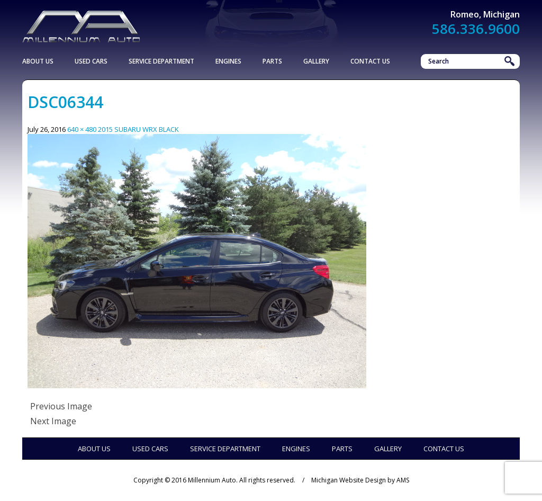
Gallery (316, 61)
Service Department (161, 61)
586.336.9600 (476, 29)
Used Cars (91, 61)
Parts (272, 61)
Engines (228, 61)
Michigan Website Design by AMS (360, 480)
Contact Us (370, 61)
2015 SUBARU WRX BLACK (138, 129)
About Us (37, 61)
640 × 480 (81, 129)
